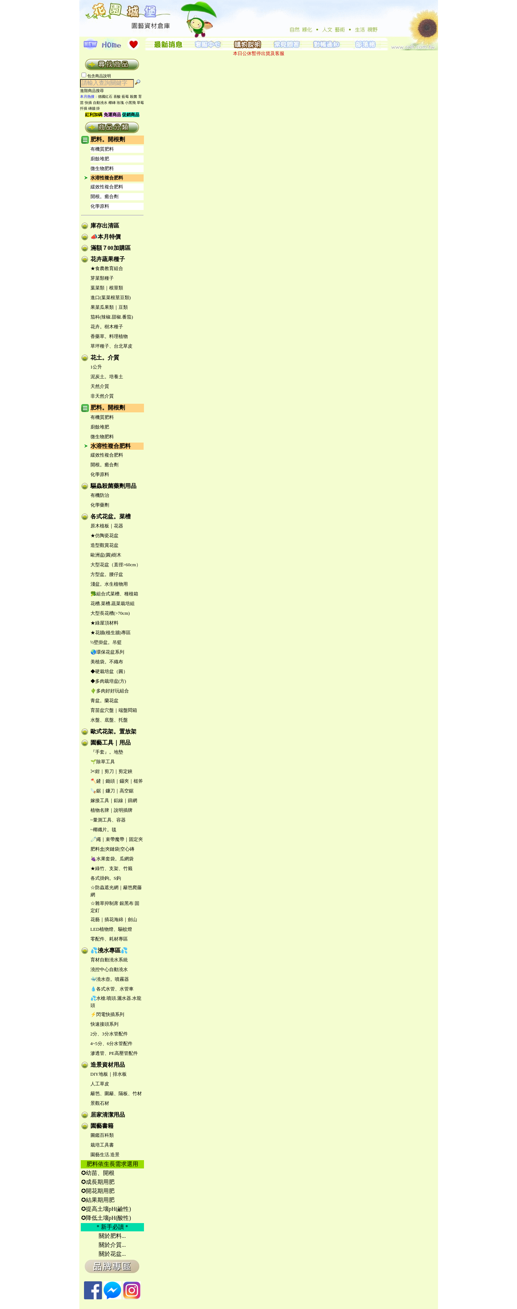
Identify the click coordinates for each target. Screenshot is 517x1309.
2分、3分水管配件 (109, 1033)
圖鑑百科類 (102, 1135)
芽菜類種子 (102, 278)
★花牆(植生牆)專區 (110, 632)
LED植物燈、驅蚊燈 (111, 929)
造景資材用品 (107, 1065)
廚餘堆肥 (99, 158)
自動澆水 (100, 103)
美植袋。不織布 (106, 661)
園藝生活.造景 (105, 1154)
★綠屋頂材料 (104, 623)
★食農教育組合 (106, 268)
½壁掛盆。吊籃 (106, 642)
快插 (88, 103)
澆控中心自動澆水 (109, 969)
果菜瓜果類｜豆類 (109, 307)
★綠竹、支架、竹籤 (111, 868)
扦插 (83, 108)
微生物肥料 (102, 168)
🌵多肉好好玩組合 (109, 691)
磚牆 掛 (94, 108)
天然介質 (99, 386)
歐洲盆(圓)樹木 (106, 555)
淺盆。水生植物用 (109, 584)
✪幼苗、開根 (98, 1173)
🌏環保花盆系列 (107, 652)
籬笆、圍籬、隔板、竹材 (116, 1093)
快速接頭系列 (104, 1024)
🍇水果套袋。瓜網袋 (112, 858)
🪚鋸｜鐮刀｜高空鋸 (112, 790)
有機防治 (99, 495)
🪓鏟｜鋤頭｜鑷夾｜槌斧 (116, 781)
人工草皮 (99, 1083)
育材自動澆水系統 (109, 959)
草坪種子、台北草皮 (111, 346)
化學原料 (99, 206)
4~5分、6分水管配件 (111, 1043)
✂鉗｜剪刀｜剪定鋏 (111, 771)
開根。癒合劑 (104, 196)
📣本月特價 (105, 237)
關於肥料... (112, 1236)
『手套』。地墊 (106, 752)
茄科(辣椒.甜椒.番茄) (111, 317)
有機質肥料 (102, 149)
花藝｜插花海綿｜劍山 (113, 919)
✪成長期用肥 (98, 1182)
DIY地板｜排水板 (108, 1074)
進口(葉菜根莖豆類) (110, 297)
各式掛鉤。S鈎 (105, 878)
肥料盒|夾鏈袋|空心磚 (112, 849)
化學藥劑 (99, 505)
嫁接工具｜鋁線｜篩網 (113, 800)
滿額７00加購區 (110, 248)
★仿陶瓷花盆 (104, 535)
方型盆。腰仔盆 (106, 574)
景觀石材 (99, 1103)
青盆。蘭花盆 (104, 700)
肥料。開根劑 (107, 139)
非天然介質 (102, 396)
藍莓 (125, 97)
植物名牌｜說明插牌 (111, 810)
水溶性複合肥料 (106, 177)
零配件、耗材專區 (109, 939)
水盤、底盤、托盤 (109, 720)
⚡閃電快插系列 (107, 1014)
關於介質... (112, 1245)
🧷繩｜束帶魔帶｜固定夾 (116, 839)
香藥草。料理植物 (109, 336)
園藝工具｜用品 (110, 743)
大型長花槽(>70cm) (110, 613)
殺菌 (133, 97)
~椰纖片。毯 (103, 829)
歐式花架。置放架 (113, 731)
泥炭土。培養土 (106, 376)
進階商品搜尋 (94, 90)
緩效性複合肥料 (106, 186)
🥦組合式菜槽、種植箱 (114, 593)
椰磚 (112, 103)
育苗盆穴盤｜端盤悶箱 (113, 710)
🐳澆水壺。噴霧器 (109, 979)
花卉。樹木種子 (106, 326)
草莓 (140, 103)
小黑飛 (130, 103)
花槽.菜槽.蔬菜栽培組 (112, 603)
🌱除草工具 (102, 761)
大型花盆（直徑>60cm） (115, 564)
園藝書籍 (101, 1126)
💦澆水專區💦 (109, 950)
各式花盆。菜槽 (110, 516)
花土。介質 (104, 357)
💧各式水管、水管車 (112, 989)
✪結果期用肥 (98, 1200)
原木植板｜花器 (106, 525)
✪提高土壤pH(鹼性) (106, 1209)
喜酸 (117, 97)
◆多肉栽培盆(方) (108, 681)
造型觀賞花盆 (104, 545)
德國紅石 (105, 97)
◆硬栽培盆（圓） (109, 671)
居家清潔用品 (107, 1115)
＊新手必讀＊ (112, 1227)
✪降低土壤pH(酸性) (106, 1218)
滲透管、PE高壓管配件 (114, 1053)
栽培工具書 (102, 1145)
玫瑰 (120, 103)
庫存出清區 (104, 226)
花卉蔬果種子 (107, 259)
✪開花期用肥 (98, 1191)
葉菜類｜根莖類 (106, 287)
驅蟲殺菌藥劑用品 (113, 486)
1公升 (96, 367)
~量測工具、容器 (108, 820)
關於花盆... (112, 1254)
